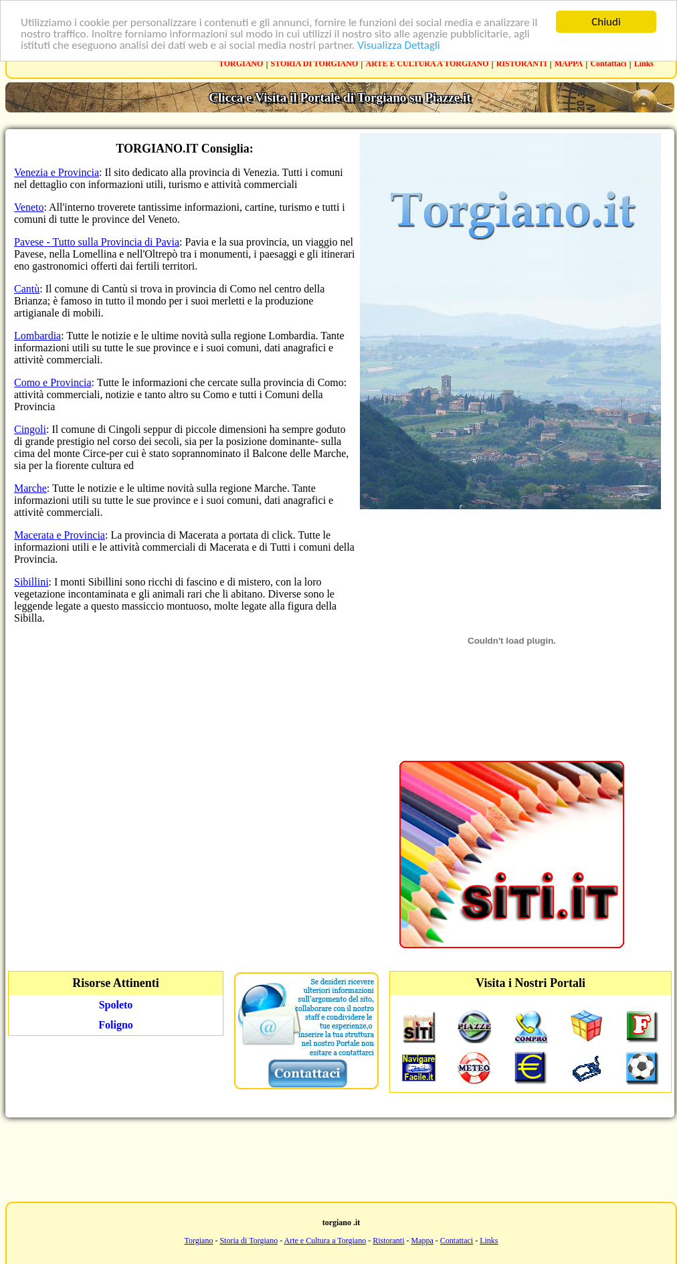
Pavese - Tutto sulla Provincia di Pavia (96, 242)
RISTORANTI (521, 63)
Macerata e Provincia (59, 535)
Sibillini (31, 582)
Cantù (26, 288)
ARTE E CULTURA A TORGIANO (427, 63)
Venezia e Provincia (56, 172)
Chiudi (606, 22)
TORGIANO (241, 63)
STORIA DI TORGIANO (315, 63)
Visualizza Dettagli (398, 45)
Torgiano (198, 1240)
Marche (30, 488)
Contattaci (608, 63)
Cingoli (30, 429)
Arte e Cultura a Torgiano (325, 1240)
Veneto (28, 207)
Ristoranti (388, 1240)
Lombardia (37, 335)
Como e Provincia (53, 382)
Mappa (422, 1240)
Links (644, 63)
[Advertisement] (338, 1158)
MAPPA (569, 63)
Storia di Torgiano (248, 1240)
